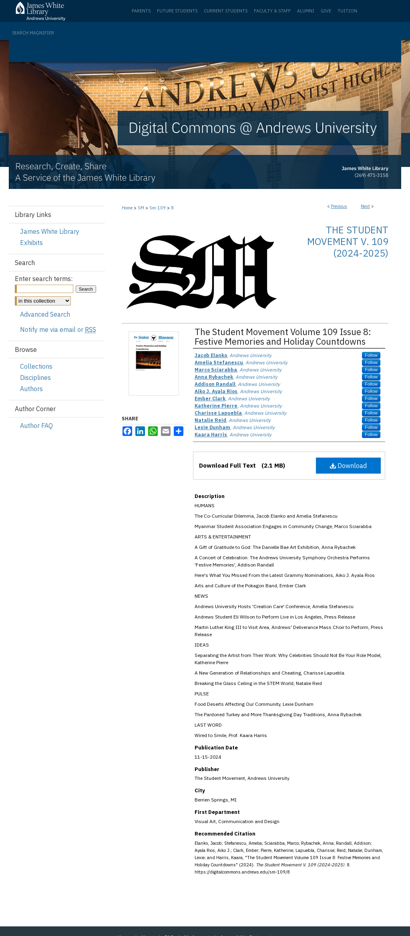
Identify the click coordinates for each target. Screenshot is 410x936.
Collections (36, 366)
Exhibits (31, 243)
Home (127, 208)
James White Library (49, 231)
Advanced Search (45, 314)
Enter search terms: (43, 279)
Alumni (305, 11)
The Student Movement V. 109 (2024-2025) (347, 241)
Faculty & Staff (272, 11)
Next (365, 206)
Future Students (177, 11)
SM (141, 208)
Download (348, 466)
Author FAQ (36, 426)
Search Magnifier (33, 33)
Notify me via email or (58, 329)
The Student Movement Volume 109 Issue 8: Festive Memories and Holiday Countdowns (283, 336)
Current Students (225, 11)
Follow (371, 355)
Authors (31, 389)
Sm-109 (157, 208)
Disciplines (35, 378)
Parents (141, 11)
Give (326, 11)
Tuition (347, 11)
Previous (339, 206)
